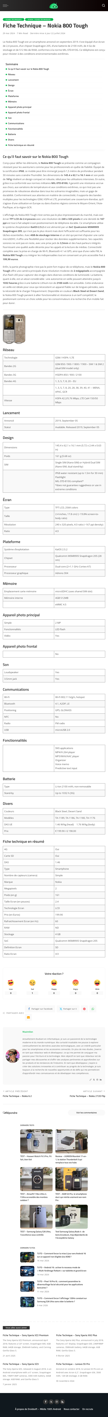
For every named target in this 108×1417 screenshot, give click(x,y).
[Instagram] (97, 1080)
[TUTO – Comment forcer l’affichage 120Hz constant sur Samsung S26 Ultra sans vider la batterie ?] (27, 1302)
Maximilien (27, 1031)
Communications (16, 123)
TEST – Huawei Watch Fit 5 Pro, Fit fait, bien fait (35, 1158)
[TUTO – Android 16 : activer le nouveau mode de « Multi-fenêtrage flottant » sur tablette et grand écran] (27, 1271)
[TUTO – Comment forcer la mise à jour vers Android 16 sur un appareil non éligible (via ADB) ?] (27, 1257)
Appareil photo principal (19, 107)
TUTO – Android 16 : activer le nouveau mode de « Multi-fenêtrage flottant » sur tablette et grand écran (61, 1269)
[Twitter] (68, 1008)
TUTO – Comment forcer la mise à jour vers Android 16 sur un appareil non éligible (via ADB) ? (61, 1255)
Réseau (11, 74)
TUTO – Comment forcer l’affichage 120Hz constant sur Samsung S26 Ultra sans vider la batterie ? (62, 1300)
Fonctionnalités (15, 128)
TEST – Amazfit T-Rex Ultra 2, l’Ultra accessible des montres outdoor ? (34, 1197)
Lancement (13, 79)
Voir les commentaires (86, 1112)
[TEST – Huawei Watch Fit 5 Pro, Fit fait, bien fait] (36, 1141)
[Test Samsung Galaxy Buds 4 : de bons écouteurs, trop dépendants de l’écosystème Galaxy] (71, 1217)
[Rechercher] (103, 5)
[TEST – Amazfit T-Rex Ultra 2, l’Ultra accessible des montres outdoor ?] (36, 1179)
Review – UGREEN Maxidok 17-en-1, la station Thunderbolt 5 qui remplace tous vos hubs (71, 1159)
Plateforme (13, 96)
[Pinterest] (84, 1008)
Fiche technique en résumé (21, 145)
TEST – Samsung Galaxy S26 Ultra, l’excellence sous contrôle (35, 1233)
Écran (11, 90)
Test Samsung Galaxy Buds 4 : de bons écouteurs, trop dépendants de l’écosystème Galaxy (71, 1234)
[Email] (28, 1017)
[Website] (90, 1080)
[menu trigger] (6, 5)
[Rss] (62, 1401)
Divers (11, 139)
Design (11, 85)
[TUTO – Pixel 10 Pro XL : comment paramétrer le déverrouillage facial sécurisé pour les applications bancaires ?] (27, 1286)
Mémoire (12, 101)
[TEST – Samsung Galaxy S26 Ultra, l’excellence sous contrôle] (36, 1217)
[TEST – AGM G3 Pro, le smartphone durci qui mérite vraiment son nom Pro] (71, 1179)
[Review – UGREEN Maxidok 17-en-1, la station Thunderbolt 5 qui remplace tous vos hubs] (71, 1141)
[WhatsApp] (92, 1008)
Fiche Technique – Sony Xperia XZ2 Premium (26, 1335)
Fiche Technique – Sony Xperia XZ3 (21, 1364)
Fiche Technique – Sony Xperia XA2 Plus (76, 1335)
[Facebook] (40, 1008)
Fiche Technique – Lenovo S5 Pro (73, 1364)
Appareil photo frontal (19, 112)
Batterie (12, 134)
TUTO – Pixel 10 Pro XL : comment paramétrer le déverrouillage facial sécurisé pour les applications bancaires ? (60, 1284)
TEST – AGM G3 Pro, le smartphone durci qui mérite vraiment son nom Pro (71, 1197)
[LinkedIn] (100, 1080)
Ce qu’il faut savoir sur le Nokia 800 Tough (28, 69)
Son (10, 118)
